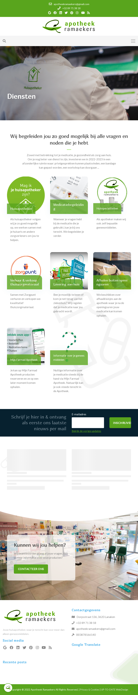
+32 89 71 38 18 (86, 622)
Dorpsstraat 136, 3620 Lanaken (96, 616)
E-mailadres (79, 414)
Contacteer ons (31, 569)
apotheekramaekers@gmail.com (95, 628)
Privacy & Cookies (89, 689)
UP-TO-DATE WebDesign (114, 689)
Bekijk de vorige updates (86, 431)
